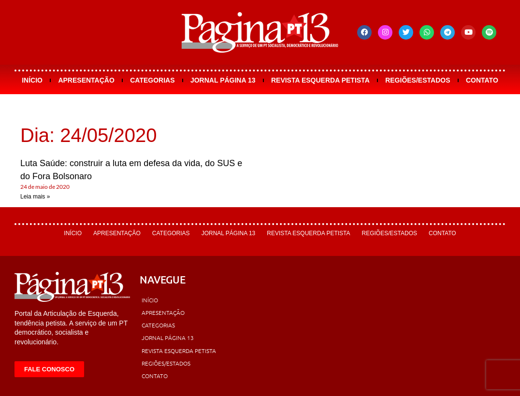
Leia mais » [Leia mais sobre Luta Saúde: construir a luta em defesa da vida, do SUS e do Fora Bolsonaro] (35, 196)
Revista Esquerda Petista (320, 80)
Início (32, 80)
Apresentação (86, 80)
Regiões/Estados (417, 80)
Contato (482, 80)
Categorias (152, 80)
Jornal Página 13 (223, 80)
